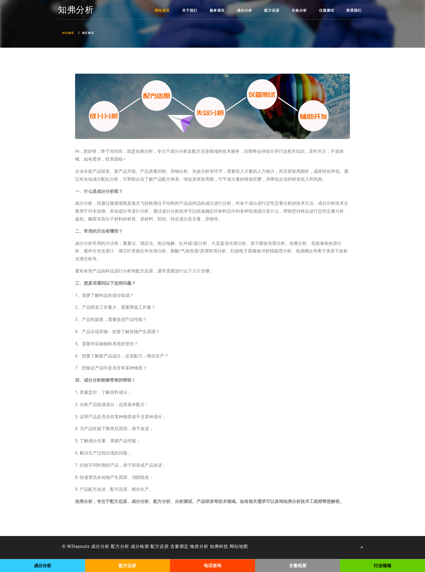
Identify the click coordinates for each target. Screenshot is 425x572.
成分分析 (244, 10)
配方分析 (120, 546)
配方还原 (271, 10)
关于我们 (189, 10)
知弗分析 (76, 10)
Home (68, 33)
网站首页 (162, 10)
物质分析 (199, 546)
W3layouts (78, 546)
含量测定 (179, 546)
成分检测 (140, 546)
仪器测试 (326, 10)
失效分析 (299, 10)
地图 (243, 546)
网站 (234, 546)
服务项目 (217, 10)
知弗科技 (219, 546)
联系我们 (354, 10)
